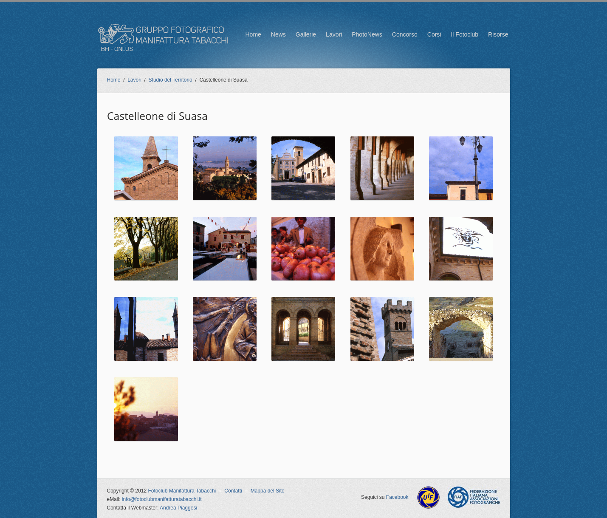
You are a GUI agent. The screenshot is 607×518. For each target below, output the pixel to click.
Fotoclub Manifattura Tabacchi (182, 491)
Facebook (397, 497)
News (278, 34)
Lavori (334, 34)
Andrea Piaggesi (178, 508)
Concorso (405, 34)
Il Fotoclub (464, 34)
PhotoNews (367, 34)
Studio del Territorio (170, 80)
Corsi (434, 34)
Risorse (498, 34)
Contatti (233, 491)
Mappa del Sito (268, 491)
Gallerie (306, 34)
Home (253, 34)
